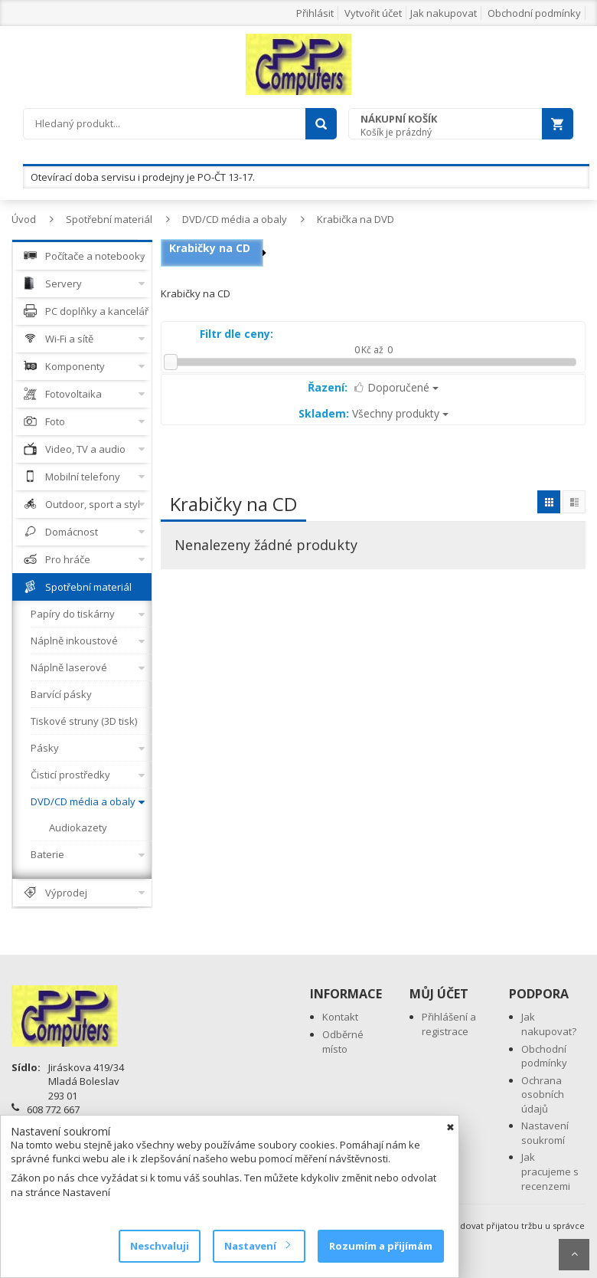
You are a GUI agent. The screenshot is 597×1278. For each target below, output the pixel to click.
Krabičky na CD (209, 248)
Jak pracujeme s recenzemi (550, 1171)
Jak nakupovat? (548, 1024)
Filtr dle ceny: (236, 333)
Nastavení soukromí (545, 1133)
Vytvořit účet (373, 13)
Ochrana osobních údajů (542, 1094)
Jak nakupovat (443, 13)
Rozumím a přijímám (380, 1246)
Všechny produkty (373, 413)
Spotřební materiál (109, 219)
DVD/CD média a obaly (234, 219)
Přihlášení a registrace (449, 1024)
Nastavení (256, 1246)
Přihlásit (315, 13)
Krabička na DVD (355, 219)
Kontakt (340, 1017)
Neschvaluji (159, 1246)
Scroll (574, 1254)
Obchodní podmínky (534, 13)
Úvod (23, 219)
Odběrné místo (343, 1041)
